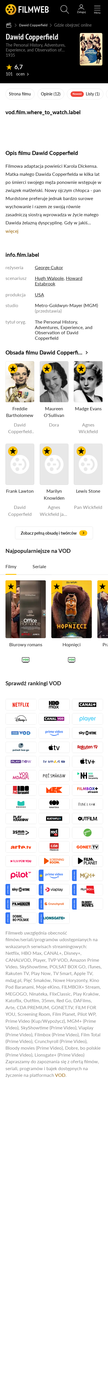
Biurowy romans (25, 644)
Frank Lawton (20, 491)
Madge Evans (88, 408)
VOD (60, 1075)
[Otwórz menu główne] (97, 9)
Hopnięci (71, 644)
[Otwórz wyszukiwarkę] (64, 9)
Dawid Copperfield (35, 24)
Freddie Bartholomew (19, 412)
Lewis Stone (88, 491)
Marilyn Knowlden (54, 494)
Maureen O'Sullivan (54, 412)
